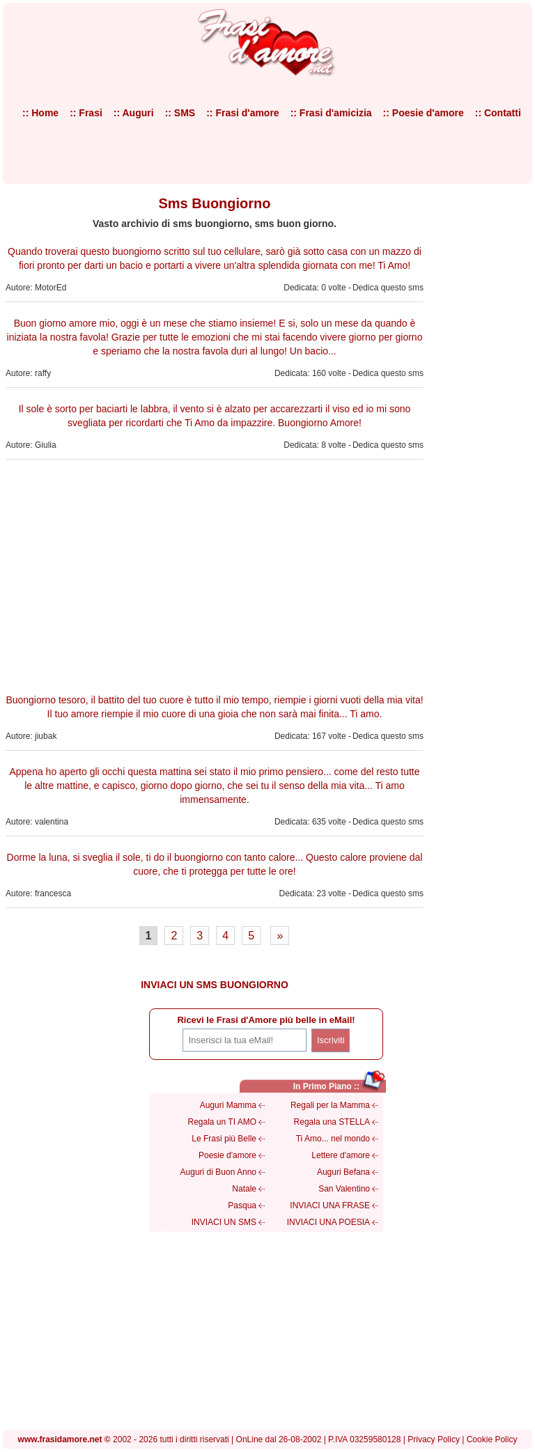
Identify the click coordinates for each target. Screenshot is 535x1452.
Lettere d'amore (340, 1155)
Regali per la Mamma (330, 1105)
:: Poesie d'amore (423, 112)
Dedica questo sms (388, 287)
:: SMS (180, 112)
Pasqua (242, 1205)
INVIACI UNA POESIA (328, 1222)
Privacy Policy (434, 1439)
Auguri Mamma (228, 1105)
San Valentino (344, 1189)
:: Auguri (134, 112)
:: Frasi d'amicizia (331, 112)
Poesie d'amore (227, 1155)
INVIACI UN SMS (224, 1222)
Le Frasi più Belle (224, 1138)
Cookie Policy (492, 1439)
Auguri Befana (343, 1172)
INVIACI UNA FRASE (330, 1205)
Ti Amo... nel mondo (333, 1138)
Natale (244, 1189)
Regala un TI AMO (222, 1122)
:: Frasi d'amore (242, 112)
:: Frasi (86, 112)
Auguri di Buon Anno (218, 1172)
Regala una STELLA (332, 1122)
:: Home (40, 112)
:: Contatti (498, 112)
